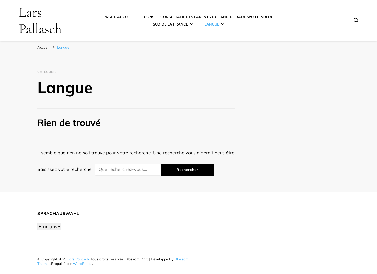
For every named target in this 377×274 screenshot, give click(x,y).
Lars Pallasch (40, 20)
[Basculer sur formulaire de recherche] (356, 20)
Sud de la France (170, 24)
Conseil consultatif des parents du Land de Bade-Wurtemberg (208, 17)
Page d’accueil (118, 17)
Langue (211, 24)
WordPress (82, 263)
